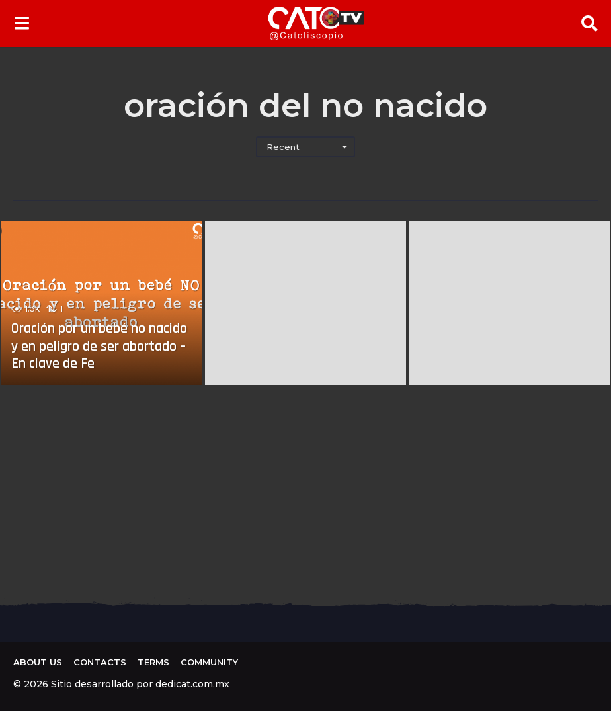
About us (37, 662)
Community (209, 662)
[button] (21, 23)
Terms (153, 662)
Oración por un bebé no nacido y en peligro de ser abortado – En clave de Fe (99, 346)
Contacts (99, 662)
